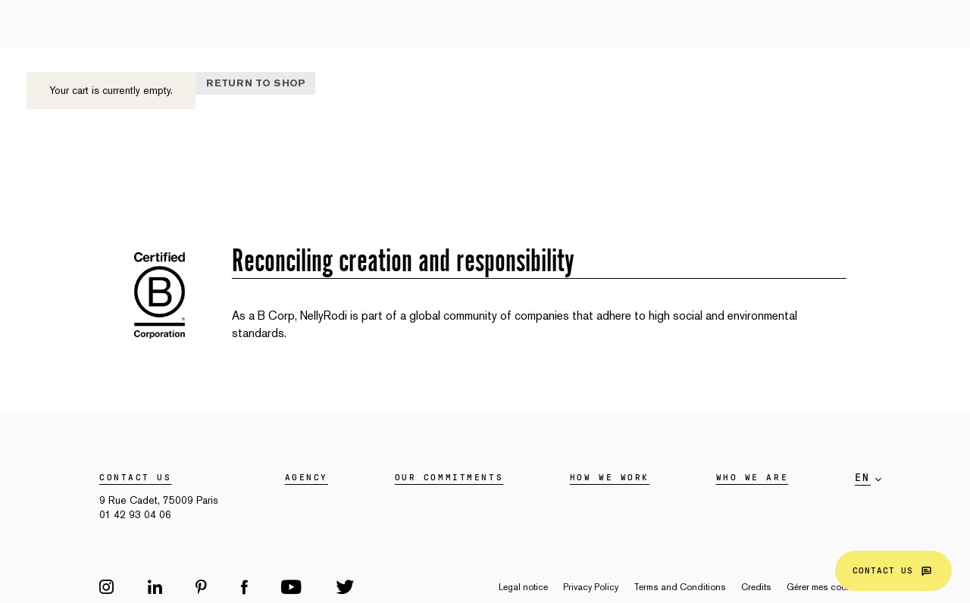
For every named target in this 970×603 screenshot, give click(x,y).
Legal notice (523, 587)
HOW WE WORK (609, 477)
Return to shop (255, 83)
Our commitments (449, 477)
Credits (756, 587)
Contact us (893, 571)
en (863, 478)
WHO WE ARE (752, 477)
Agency (306, 477)
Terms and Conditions (680, 587)
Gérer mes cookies (825, 587)
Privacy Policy (590, 587)
